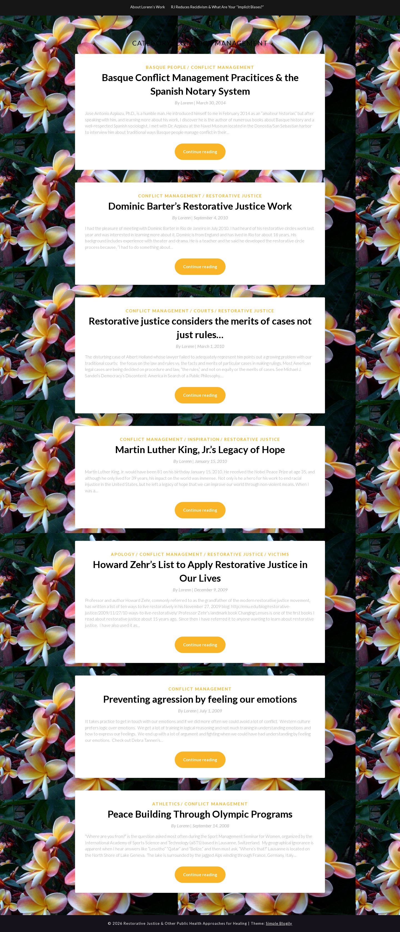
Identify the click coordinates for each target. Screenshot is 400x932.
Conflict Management (222, 67)
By (185, 102)
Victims (278, 554)
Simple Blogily (279, 923)
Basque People (166, 67)
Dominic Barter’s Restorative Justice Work (200, 206)
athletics (166, 803)
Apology (123, 554)
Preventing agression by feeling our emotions (200, 699)
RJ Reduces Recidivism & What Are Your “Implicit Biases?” (217, 7)
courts (204, 310)
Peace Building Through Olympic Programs (200, 814)
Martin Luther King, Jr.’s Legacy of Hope (200, 449)
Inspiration (204, 439)
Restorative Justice (234, 195)
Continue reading (200, 151)
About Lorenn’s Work (147, 7)
